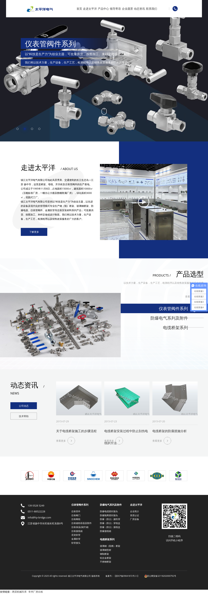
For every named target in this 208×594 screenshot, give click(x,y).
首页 (79, 9)
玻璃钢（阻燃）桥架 (110, 545)
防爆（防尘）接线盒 (110, 527)
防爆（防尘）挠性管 (110, 519)
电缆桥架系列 (175, 327)
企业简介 (134, 511)
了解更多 (34, 231)
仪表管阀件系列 (173, 308)
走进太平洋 (90, 9)
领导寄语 (115, 9)
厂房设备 (134, 519)
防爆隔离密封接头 (109, 515)
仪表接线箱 (77, 531)
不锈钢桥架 (105, 561)
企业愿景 (127, 9)
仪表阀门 (75, 515)
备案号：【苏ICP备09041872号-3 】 (122, 575)
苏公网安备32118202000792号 (160, 575)
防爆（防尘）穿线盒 (110, 523)
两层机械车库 (19, 591)
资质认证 (134, 515)
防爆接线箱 (105, 531)
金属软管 (75, 538)
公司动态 (24, 405)
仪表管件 (75, 511)
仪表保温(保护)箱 (79, 527)
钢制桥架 (104, 553)
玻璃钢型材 (105, 549)
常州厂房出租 (35, 591)
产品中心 (103, 9)
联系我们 (151, 9)
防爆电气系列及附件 (169, 318)
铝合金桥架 (105, 557)
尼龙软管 (75, 534)
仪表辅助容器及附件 (81, 523)
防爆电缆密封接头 (109, 511)
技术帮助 (24, 416)
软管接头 (75, 542)
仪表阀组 (75, 519)
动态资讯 (139, 9)
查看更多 (190, 296)
